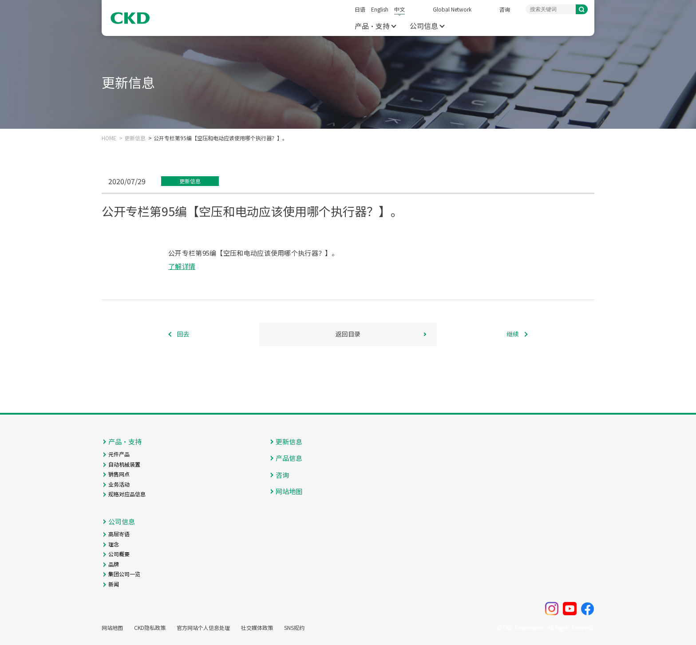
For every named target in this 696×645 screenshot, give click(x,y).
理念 (113, 544)
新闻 (113, 584)
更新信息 (135, 138)
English (379, 9)
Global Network (452, 9)
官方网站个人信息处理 (203, 627)
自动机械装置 (124, 464)
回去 (183, 333)
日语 (360, 9)
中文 (399, 9)
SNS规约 (294, 627)
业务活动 (119, 484)
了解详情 (181, 266)
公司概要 (119, 554)
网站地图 (289, 491)
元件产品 (119, 454)
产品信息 (289, 458)
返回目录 (348, 333)
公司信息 (424, 26)
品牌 (113, 564)
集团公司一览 (124, 574)
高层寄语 (119, 534)
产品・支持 (372, 26)
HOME (109, 138)
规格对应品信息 (127, 494)
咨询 (504, 9)
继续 (512, 333)
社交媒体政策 (257, 627)
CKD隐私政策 (150, 627)
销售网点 (119, 474)
